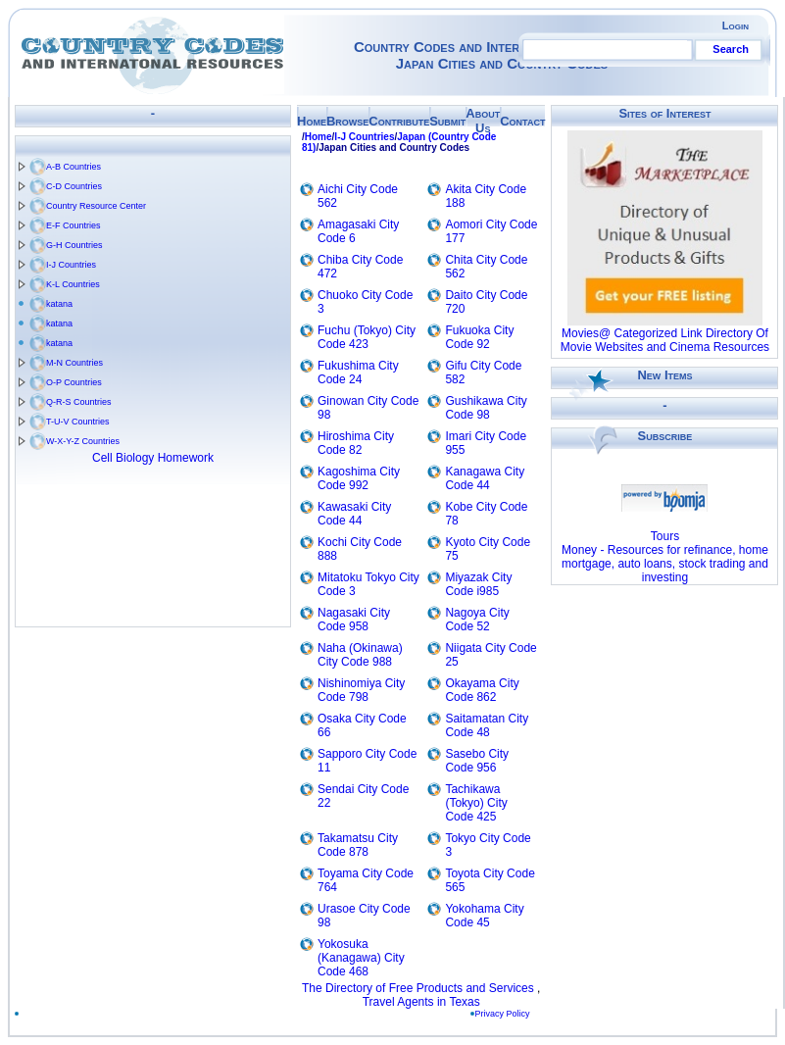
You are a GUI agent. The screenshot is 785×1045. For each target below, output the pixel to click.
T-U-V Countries (78, 421)
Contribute (398, 121)
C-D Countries (74, 186)
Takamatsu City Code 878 (358, 845)
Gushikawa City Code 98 (485, 408)
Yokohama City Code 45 (484, 915)
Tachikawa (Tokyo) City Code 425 (476, 802)
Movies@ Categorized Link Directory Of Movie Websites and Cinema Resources (665, 340)
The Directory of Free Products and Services (418, 988)
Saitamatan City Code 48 (486, 725)
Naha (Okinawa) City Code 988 (360, 655)
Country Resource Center (96, 206)
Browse (347, 121)
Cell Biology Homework (153, 458)
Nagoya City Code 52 (477, 619)
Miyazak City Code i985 (478, 584)
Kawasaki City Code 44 (354, 513)
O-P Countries (74, 382)
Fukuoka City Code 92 (479, 337)
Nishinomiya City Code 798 (361, 690)
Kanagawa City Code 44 (484, 478)
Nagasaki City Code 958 (354, 619)
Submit (447, 121)
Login (735, 25)
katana (59, 304)
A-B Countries (73, 167)
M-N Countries (74, 363)
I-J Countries (71, 265)
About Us (483, 120)
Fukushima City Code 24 (358, 372)
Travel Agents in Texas (421, 1002)
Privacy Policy (506, 1014)
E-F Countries (73, 225)
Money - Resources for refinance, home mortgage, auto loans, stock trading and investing (665, 563)
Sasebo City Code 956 (477, 760)
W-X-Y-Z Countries (83, 441)
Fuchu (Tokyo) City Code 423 (367, 337)
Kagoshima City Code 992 (359, 478)
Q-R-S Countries (79, 402)
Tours (665, 536)
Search (730, 49)
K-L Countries (73, 284)
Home (311, 121)
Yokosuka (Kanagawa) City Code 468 (361, 957)
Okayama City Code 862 (481, 690)
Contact (522, 121)
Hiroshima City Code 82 (356, 443)
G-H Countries (74, 245)
